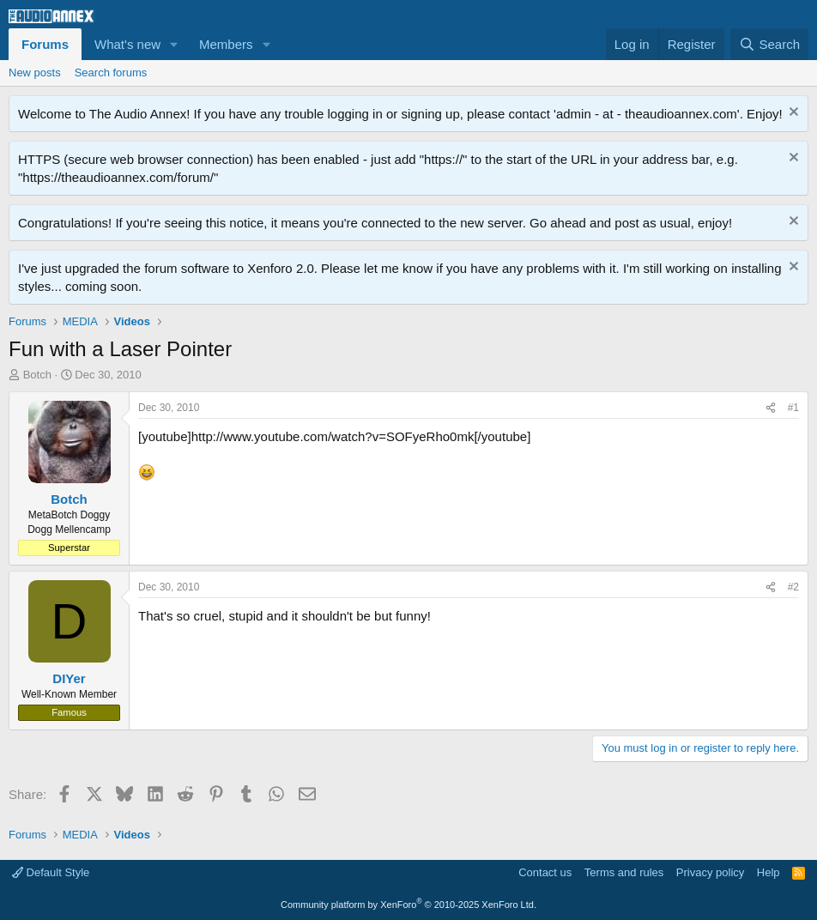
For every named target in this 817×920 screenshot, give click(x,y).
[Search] (769, 44)
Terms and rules (623, 872)
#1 (793, 408)
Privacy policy (710, 872)
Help (768, 872)
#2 (793, 587)
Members (226, 44)
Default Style (50, 872)
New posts (35, 72)
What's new (127, 44)
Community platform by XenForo (408, 904)
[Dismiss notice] (791, 114)
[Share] (771, 408)
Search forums (111, 72)
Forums (45, 44)
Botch (37, 374)
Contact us (545, 872)
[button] (174, 44)
